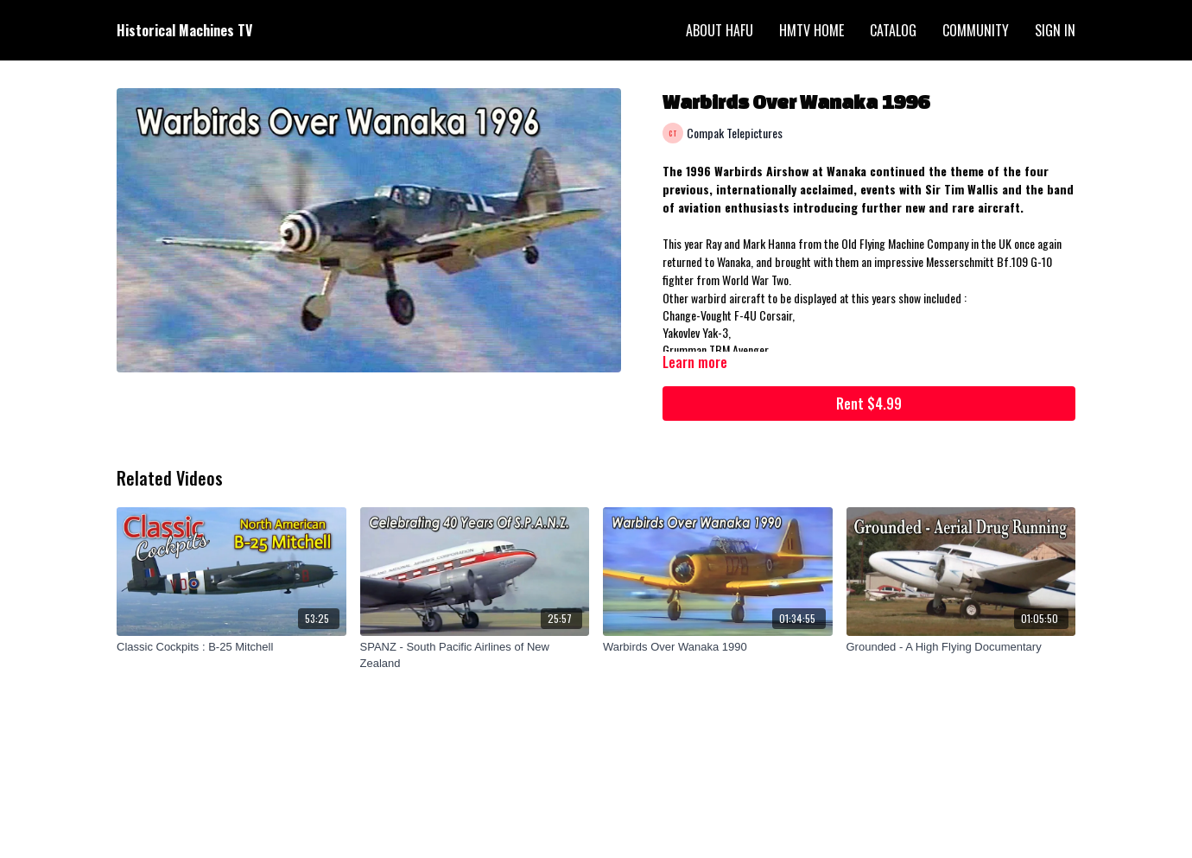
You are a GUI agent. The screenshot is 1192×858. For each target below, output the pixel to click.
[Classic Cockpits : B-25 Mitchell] (231, 647)
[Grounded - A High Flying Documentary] (961, 647)
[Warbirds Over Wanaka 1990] (718, 647)
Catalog (893, 30)
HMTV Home (811, 30)
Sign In (1055, 30)
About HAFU (719, 30)
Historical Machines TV (184, 30)
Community (975, 30)
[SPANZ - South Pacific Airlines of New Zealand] (475, 655)
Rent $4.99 (869, 403)
